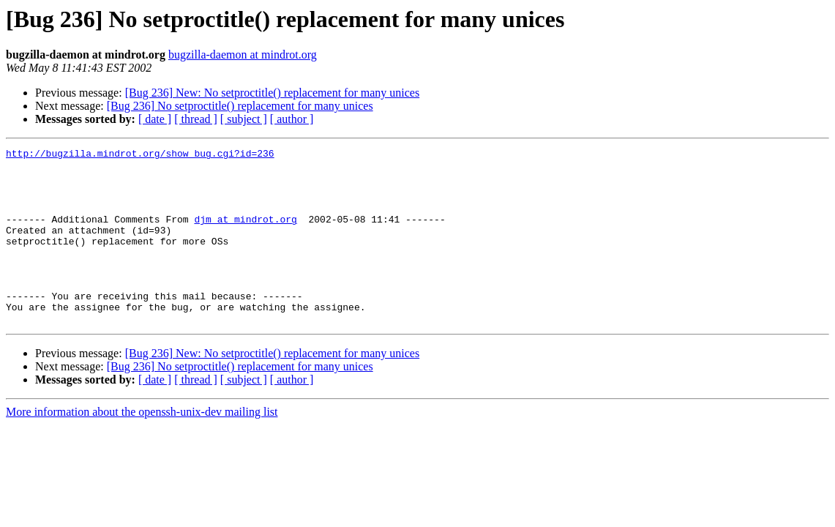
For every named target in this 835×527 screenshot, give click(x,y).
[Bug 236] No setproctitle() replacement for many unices (240, 106)
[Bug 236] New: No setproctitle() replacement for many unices (272, 92)
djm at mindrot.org (245, 234)
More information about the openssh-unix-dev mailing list (142, 447)
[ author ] (292, 119)
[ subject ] (243, 119)
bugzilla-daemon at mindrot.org (242, 54)
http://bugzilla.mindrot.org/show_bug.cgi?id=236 (140, 155)
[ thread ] (195, 119)
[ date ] (154, 119)
